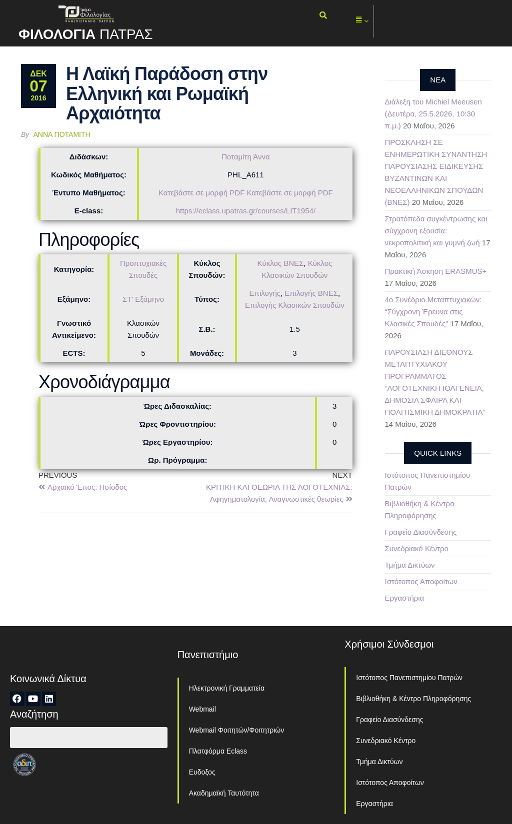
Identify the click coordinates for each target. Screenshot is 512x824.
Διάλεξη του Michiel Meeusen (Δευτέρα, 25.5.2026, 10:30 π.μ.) (433, 113)
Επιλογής (265, 293)
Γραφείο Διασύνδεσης (421, 532)
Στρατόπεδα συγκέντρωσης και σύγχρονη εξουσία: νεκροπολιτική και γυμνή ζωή (436, 230)
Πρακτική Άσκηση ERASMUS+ (436, 271)
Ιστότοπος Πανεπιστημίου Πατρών (409, 678)
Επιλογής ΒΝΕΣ (311, 293)
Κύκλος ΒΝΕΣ (280, 263)
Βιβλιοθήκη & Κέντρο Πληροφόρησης (413, 699)
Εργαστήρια (404, 598)
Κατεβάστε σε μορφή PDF (201, 192)
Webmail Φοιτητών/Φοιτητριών (236, 730)
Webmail (202, 709)
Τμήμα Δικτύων (410, 565)
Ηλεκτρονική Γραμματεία (226, 688)
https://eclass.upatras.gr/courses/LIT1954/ (246, 210)
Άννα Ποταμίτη (62, 134)
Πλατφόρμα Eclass (218, 751)
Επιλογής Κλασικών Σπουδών (294, 305)
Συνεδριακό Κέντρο (416, 548)
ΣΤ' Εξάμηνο (143, 299)
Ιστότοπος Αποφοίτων (421, 581)
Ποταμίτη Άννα (246, 156)
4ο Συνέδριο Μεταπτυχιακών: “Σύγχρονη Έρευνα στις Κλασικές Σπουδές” (433, 311)
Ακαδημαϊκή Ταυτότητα (224, 793)
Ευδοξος (202, 772)
